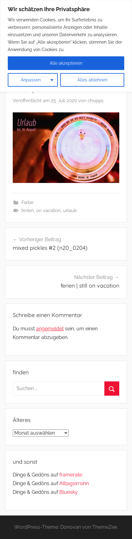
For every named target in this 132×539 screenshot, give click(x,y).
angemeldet (50, 329)
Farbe (27, 202)
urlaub (70, 210)
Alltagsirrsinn (74, 483)
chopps (95, 100)
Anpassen (31, 79)
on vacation (48, 210)
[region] (66, 46)
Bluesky (68, 492)
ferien (27, 210)
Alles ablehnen (92, 79)
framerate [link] (70, 475)
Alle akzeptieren (66, 63)
